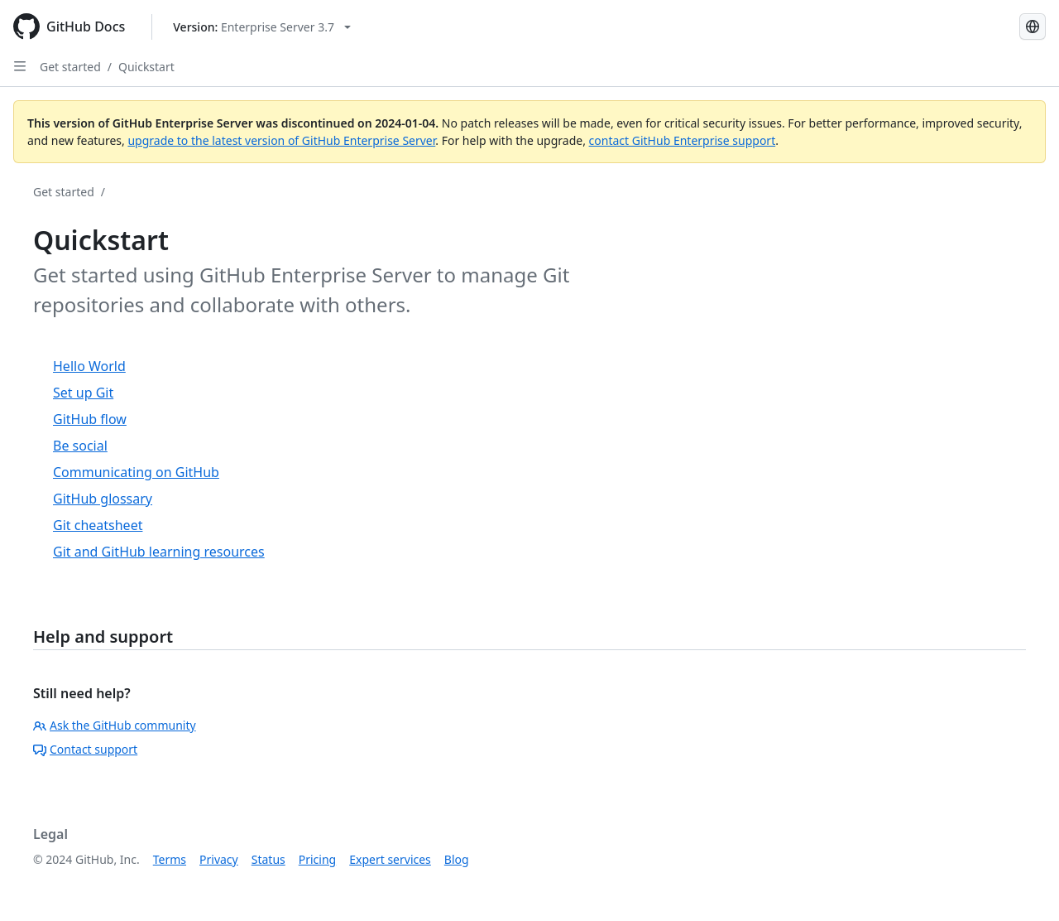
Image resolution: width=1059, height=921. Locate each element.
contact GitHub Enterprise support (682, 140)
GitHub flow (90, 419)
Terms (169, 859)
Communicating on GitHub (136, 472)
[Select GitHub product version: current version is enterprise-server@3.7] (261, 27)
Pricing (317, 859)
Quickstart (146, 67)
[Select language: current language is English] (1032, 26)
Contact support (85, 749)
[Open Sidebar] (20, 66)
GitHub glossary (102, 498)
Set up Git (83, 392)
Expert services (390, 859)
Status (268, 859)
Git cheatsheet (97, 525)
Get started (70, 67)
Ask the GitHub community (114, 725)
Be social (80, 445)
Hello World (89, 366)
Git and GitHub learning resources (159, 551)
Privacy (218, 859)
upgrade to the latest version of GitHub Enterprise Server (281, 140)
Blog (456, 859)
